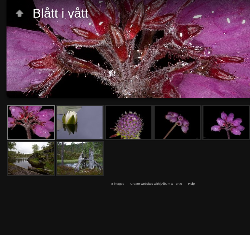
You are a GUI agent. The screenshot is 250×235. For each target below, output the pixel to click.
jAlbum (165, 183)
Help (191, 183)
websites (147, 183)
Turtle (178, 183)
